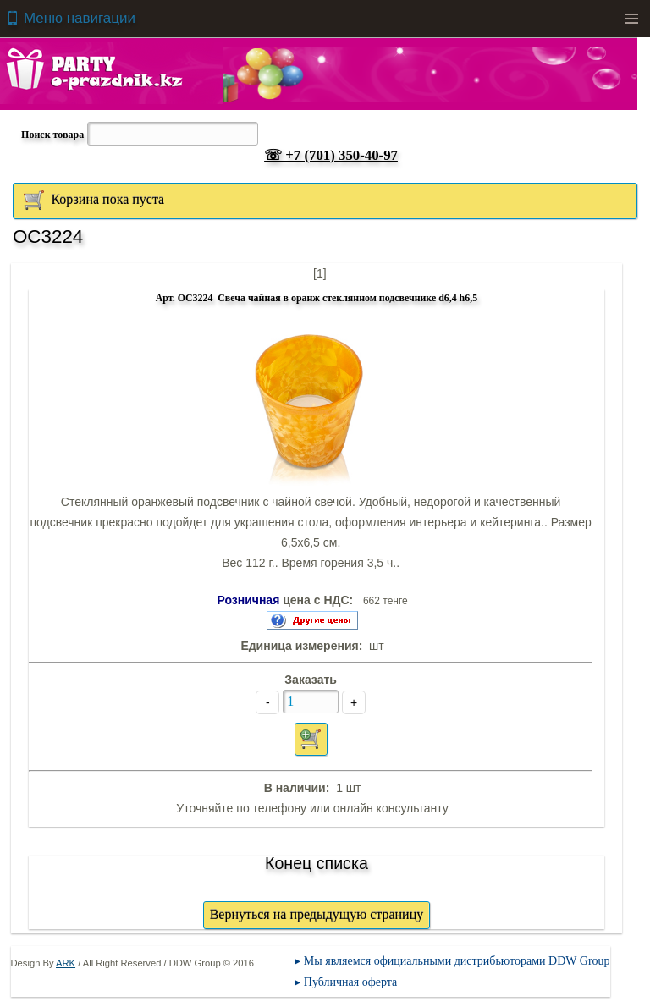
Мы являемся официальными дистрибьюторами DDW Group (457, 961)
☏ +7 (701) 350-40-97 (331, 155)
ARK (65, 963)
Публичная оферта (350, 982)
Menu (631, 18)
